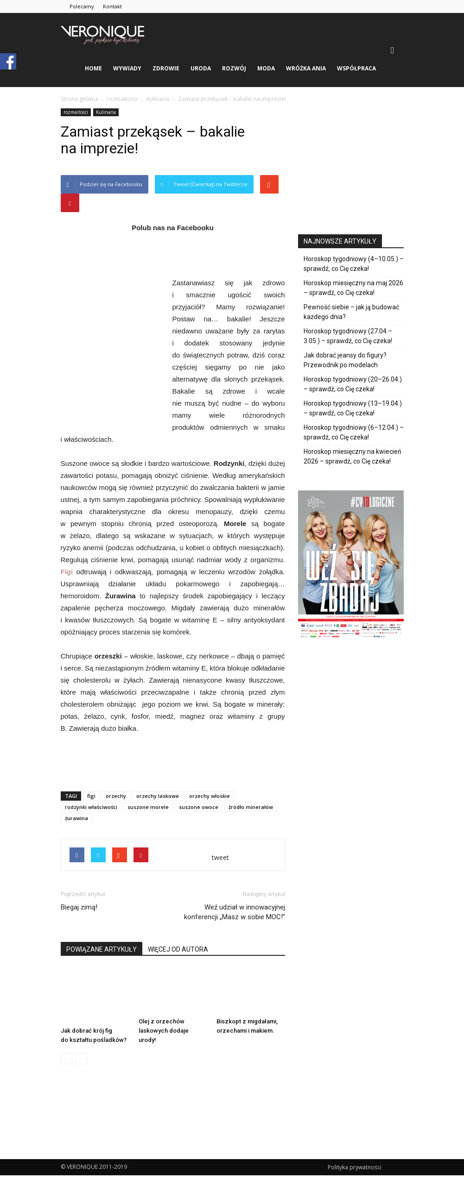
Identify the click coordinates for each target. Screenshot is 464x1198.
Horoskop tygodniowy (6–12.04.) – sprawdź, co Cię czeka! (354, 432)
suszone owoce (198, 806)
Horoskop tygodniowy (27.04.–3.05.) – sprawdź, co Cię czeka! (348, 336)
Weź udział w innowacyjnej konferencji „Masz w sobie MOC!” (234, 912)
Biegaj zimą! (79, 907)
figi (91, 795)
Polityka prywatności (354, 1167)
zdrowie (166, 68)
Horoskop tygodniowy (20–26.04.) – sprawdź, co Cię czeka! (353, 384)
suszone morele (148, 806)
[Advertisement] (172, 760)
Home (93, 68)
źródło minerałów (251, 806)
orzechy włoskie (209, 795)
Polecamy (82, 6)
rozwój (234, 68)
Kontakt (112, 6)
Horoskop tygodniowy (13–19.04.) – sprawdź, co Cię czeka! (353, 408)
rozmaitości (76, 112)
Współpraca (356, 68)
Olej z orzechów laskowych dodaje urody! (164, 1030)
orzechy (116, 795)
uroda (201, 68)
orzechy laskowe (157, 795)
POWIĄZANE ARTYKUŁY (101, 949)
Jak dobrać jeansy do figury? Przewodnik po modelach (345, 360)
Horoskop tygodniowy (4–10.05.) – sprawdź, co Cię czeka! (354, 263)
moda (266, 68)
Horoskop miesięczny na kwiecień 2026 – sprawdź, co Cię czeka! (352, 456)
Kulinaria (106, 112)
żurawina (76, 818)
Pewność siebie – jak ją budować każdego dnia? (351, 311)
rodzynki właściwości (91, 806)
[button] (392, 50)
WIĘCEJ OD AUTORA (178, 949)
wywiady (127, 68)
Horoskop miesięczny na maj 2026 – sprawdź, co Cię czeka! (353, 287)
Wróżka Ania (306, 68)
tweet (220, 857)
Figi (67, 572)
